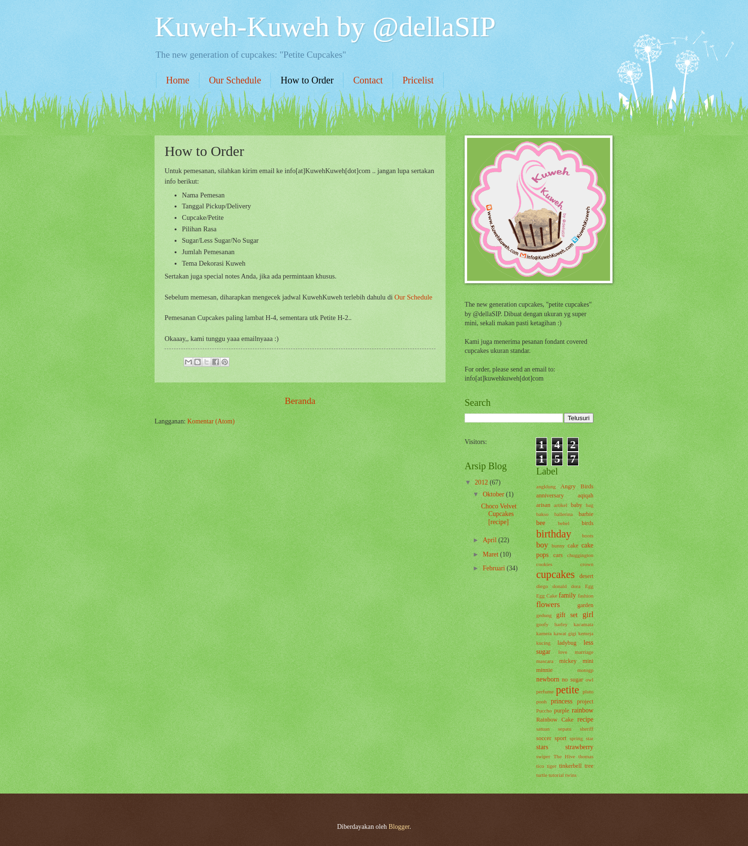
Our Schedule (235, 80)
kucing (543, 643)
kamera (543, 633)
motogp (585, 670)
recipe (585, 719)
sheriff (586, 729)
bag (589, 505)
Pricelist (418, 80)
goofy (542, 624)
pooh (541, 701)
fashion (585, 595)
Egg (589, 586)
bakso (542, 514)
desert (586, 576)
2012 (482, 482)
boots (587, 535)
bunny (558, 545)
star (589, 738)
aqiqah (585, 495)
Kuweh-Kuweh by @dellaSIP (325, 26)
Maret (491, 554)
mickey (568, 661)
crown (586, 564)
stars (542, 747)
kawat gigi (565, 633)
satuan (543, 729)
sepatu (564, 729)
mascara (544, 661)
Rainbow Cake (554, 719)
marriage (584, 652)
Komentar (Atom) (211, 421)
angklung (546, 486)
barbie (586, 514)
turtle (541, 775)
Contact (368, 80)
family (567, 595)
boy (542, 544)
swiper (543, 756)
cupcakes (555, 574)
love (562, 652)
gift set (567, 615)
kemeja (585, 633)
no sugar (572, 679)
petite (567, 690)
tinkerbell (570, 766)
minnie (544, 670)
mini (587, 661)
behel (564, 523)
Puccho (543, 710)
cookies (544, 564)
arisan (543, 505)
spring (576, 738)
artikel (560, 505)
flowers (548, 604)
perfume (545, 691)
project (585, 701)
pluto (587, 691)
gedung (543, 615)
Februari (495, 568)
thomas (585, 756)
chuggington (580, 555)
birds (587, 523)
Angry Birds (577, 486)
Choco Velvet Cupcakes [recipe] (498, 514)
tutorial (556, 775)
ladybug (567, 643)
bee (540, 522)
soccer (543, 738)
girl (587, 614)
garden (585, 605)
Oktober (494, 494)
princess (561, 701)
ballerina (563, 514)
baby (576, 505)
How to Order (306, 80)
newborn (547, 679)
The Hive (564, 756)
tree (588, 766)
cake (573, 545)
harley (561, 624)
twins (571, 775)
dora (576, 586)
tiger (551, 766)
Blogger (398, 826)
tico (540, 766)
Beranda (300, 401)
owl (589, 679)
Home (177, 80)
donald (559, 586)
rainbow (582, 710)
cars (558, 555)
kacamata (583, 624)
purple (562, 710)
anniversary (550, 495)
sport (560, 738)
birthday (553, 534)
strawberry (579, 747)
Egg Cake (546, 595)
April (491, 540)
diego (542, 586)
